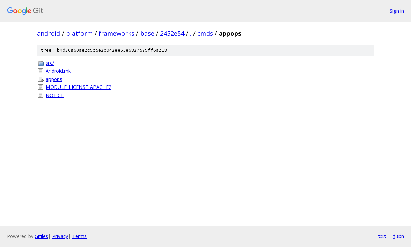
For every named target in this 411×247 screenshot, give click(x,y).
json (398, 236)
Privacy (60, 236)
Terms (79, 236)
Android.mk (58, 71)
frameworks (116, 33)
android (48, 33)
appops (54, 79)
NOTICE (55, 95)
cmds (205, 33)
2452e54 (172, 33)
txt (382, 236)
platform (79, 33)
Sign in (397, 11)
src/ (50, 63)
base (147, 33)
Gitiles (41, 236)
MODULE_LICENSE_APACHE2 (78, 87)
